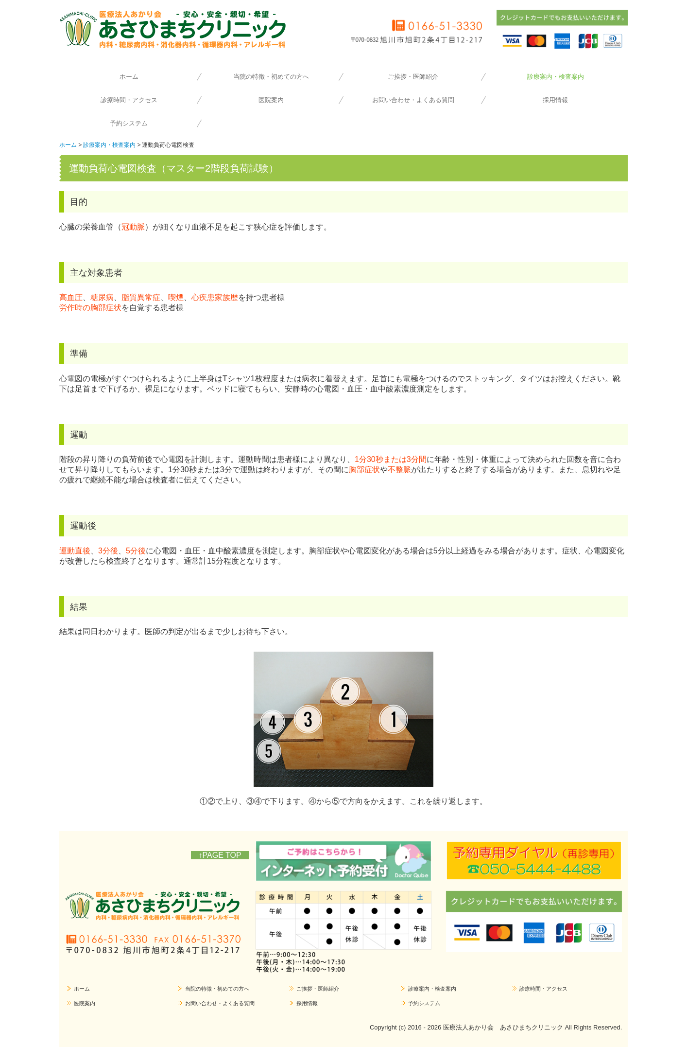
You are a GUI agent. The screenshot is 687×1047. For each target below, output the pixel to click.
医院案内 (271, 100)
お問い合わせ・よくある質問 (413, 100)
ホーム (129, 76)
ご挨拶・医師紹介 (413, 76)
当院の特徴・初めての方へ (271, 76)
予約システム (129, 123)
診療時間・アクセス (129, 100)
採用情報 (555, 100)
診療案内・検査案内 (555, 76)
